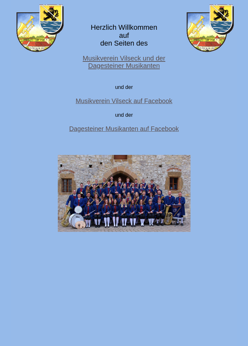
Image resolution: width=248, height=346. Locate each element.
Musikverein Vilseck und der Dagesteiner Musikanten (124, 61)
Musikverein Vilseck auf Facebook (124, 100)
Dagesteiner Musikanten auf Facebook (124, 128)
